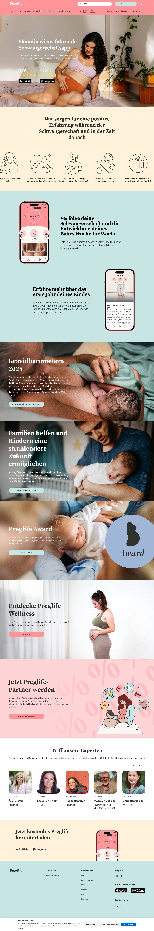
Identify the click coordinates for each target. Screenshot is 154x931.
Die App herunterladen (125, 4)
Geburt (108, 11)
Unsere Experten (87, 880)
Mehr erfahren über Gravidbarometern (26, 404)
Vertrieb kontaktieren (26, 716)
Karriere (84, 889)
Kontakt (84, 894)
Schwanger (15, 11)
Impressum (85, 899)
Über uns (84, 875)
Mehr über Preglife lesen (26, 490)
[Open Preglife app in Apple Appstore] (27, 75)
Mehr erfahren (26, 553)
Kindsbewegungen (52, 875)
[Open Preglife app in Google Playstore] (48, 75)
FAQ (82, 885)
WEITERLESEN (26, 634)
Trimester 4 (138, 11)
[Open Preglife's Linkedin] (121, 875)
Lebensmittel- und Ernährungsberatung (87, 11)
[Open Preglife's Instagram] (116, 875)
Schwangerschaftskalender (34, 11)
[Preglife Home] (16, 4)
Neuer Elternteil (123, 11)
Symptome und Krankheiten (58, 11)
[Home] (16, 871)
